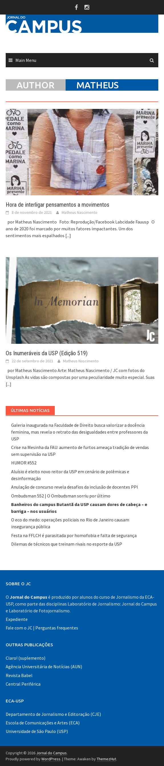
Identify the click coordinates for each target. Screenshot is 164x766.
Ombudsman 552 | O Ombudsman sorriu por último (60, 496)
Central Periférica (23, 684)
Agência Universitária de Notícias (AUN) (44, 666)
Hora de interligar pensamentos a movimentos (57, 204)
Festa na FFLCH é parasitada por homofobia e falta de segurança (74, 535)
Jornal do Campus (51, 752)
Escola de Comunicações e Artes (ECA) (43, 723)
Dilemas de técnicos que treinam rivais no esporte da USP (66, 544)
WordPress (50, 758)
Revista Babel (19, 675)
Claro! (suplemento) (25, 658)
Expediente (17, 619)
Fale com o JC (19, 628)
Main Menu (25, 60)
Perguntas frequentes (56, 628)
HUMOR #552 (24, 463)
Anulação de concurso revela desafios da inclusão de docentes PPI (74, 487)
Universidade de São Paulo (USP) (37, 731)
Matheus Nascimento (79, 212)
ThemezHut (106, 758)
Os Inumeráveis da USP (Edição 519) (47, 353)
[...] (68, 235)
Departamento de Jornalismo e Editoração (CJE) (53, 714)
